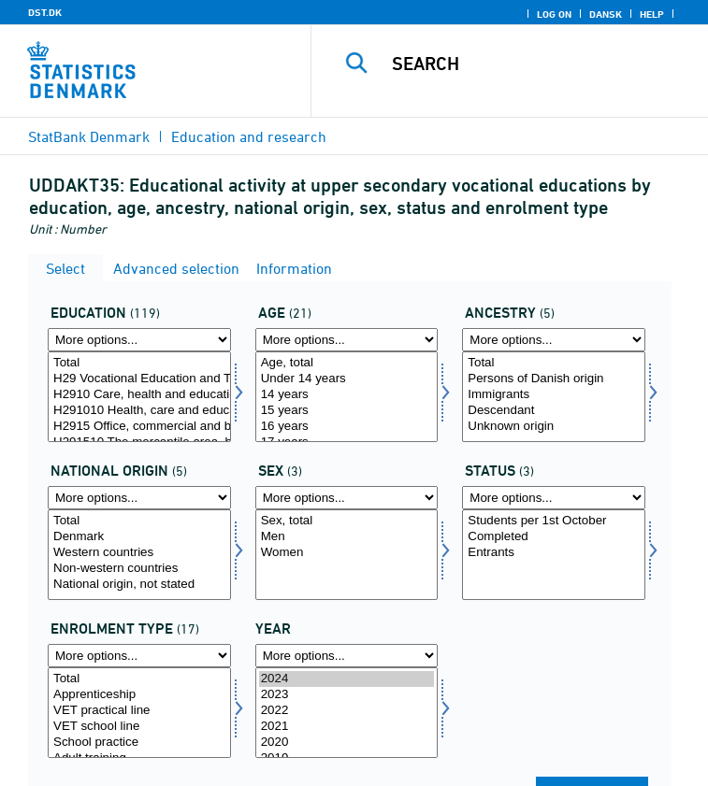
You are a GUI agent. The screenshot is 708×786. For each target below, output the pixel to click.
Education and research (248, 136)
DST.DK (45, 12)
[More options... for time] (347, 655)
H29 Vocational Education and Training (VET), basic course (139, 379)
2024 (347, 679)
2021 (347, 727)
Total (139, 363)
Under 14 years (347, 379)
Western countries (139, 553)
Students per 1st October (554, 521)
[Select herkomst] (553, 396)
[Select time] (347, 712)
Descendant (554, 411)
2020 (347, 742)
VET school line (139, 727)
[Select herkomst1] (139, 554)
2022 (347, 711)
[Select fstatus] (553, 554)
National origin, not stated (139, 585)
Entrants (554, 553)
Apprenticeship (139, 695)
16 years (347, 427)
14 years (347, 395)
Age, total (347, 363)
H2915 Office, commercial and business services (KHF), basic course (139, 427)
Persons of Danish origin (554, 379)
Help (652, 14)
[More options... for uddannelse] (139, 339)
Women (347, 553)
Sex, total (347, 521)
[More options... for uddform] (139, 655)
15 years (347, 411)
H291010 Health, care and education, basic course (139, 411)
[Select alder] (347, 396)
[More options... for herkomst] (553, 339)
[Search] (541, 63)
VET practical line (139, 711)
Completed (554, 537)
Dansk (605, 14)
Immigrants (554, 395)
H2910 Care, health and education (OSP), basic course (139, 395)
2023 (347, 695)
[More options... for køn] (347, 497)
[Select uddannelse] (139, 396)
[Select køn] (347, 554)
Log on (554, 14)
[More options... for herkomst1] (139, 497)
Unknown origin (554, 427)
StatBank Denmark (89, 136)
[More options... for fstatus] (553, 497)
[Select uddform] (139, 712)
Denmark (139, 537)
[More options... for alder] (347, 339)
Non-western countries (139, 569)
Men (347, 537)
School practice (139, 742)
